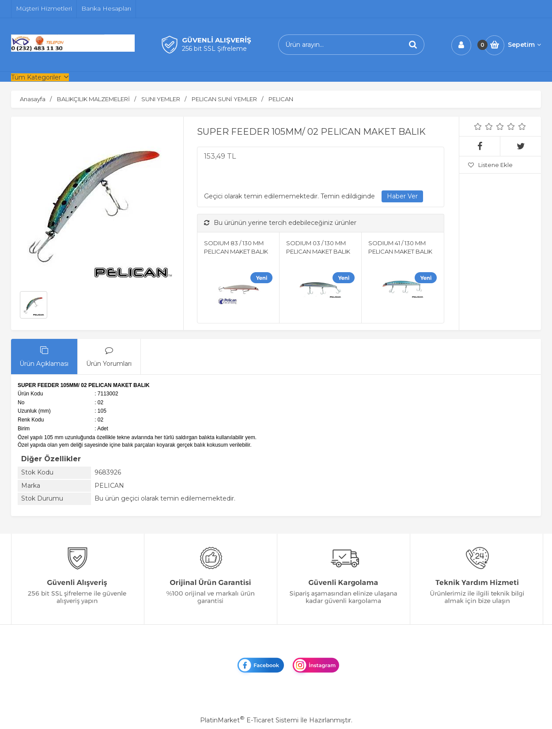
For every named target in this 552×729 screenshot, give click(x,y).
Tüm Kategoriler (36, 77)
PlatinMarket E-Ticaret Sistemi (249, 720)
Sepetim (524, 45)
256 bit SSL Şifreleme (214, 49)
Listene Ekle (490, 164)
